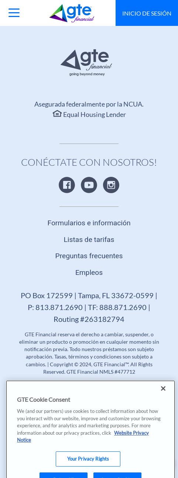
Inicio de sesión (146, 13)
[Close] (163, 394)
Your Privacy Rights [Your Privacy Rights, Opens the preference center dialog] (88, 464)
